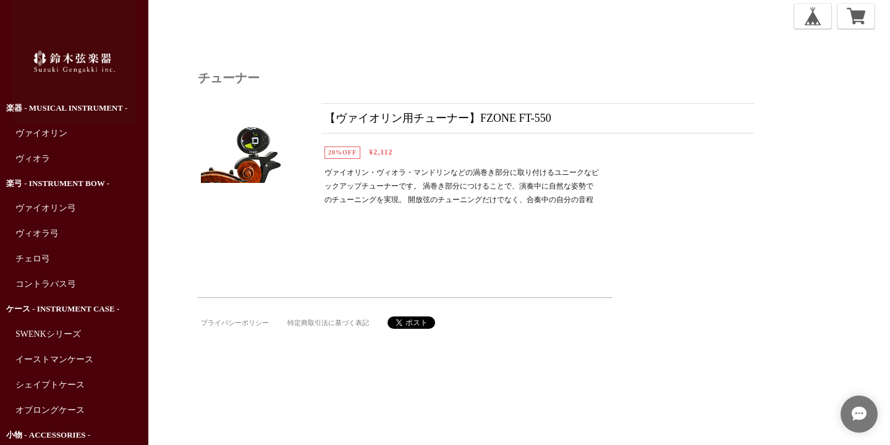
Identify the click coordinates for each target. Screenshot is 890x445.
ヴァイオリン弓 (45, 208)
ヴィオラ (32, 158)
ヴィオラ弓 (37, 233)
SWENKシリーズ (48, 334)
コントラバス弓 (45, 284)
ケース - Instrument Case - (62, 308)
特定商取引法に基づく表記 (328, 322)
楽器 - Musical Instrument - (66, 107)
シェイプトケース (50, 384)
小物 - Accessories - (48, 434)
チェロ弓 (32, 258)
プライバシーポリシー (235, 322)
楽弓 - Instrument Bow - (57, 183)
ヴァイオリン (41, 133)
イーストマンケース (54, 359)
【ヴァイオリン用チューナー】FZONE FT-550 (437, 118)
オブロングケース (50, 410)
